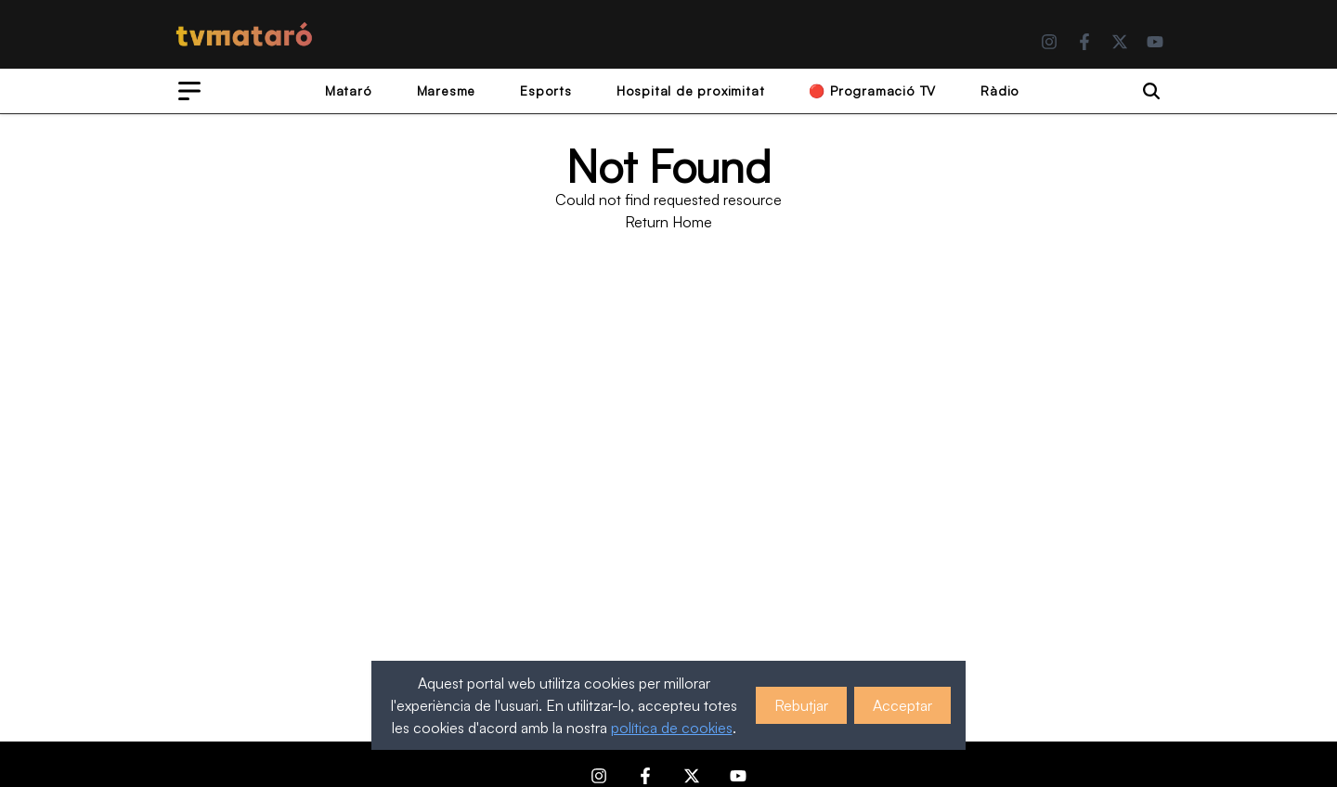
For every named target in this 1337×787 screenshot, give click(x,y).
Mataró (348, 90)
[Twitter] (1119, 41)
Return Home (668, 222)
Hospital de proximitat (691, 90)
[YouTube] (1155, 41)
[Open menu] (189, 91)
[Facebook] (1084, 41)
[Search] (1151, 91)
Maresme (446, 90)
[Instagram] (1049, 41)
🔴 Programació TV (872, 90)
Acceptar (902, 705)
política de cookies (672, 727)
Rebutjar (801, 705)
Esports (546, 90)
